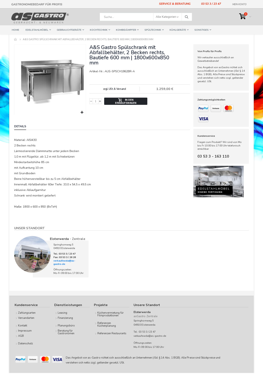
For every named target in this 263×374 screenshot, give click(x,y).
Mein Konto (239, 4)
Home (15, 39)
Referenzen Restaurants (111, 333)
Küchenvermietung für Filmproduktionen (110, 314)
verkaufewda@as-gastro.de (64, 262)
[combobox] (146, 17)
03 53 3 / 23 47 (211, 4)
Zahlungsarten (27, 312)
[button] (81, 112)
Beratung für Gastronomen (66, 331)
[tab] (23, 126)
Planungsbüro (66, 325)
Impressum (25, 330)
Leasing (62, 312)
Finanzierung (65, 317)
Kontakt (22, 325)
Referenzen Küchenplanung (106, 324)
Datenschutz (25, 343)
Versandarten (26, 317)
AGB (21, 335)
